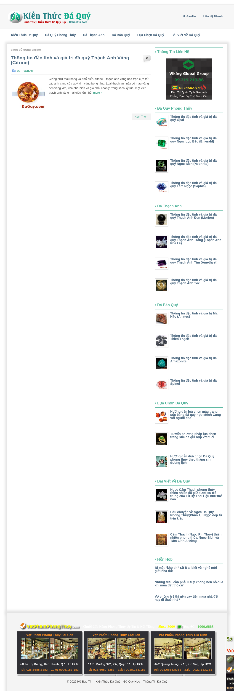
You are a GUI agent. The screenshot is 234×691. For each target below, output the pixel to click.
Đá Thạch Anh (94, 35)
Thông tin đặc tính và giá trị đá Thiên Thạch (193, 337)
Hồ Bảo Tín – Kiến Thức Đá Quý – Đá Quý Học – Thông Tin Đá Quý (122, 681)
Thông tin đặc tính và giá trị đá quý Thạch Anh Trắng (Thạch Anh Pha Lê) (195, 240)
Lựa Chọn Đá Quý (150, 35)
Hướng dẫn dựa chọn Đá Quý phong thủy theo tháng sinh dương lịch (192, 459)
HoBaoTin (189, 16)
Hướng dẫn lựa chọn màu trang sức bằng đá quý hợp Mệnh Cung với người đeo (195, 415)
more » (97, 92)
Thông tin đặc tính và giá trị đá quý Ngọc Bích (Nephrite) (193, 162)
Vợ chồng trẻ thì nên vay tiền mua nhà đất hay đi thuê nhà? (186, 598)
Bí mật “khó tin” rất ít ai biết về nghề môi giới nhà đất (186, 569)
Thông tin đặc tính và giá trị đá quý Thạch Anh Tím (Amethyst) (194, 260)
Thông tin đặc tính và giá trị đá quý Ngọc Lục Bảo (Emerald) (193, 139)
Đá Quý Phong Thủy (60, 35)
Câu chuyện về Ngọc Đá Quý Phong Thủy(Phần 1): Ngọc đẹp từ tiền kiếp (196, 515)
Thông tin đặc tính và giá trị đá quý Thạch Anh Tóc (193, 281)
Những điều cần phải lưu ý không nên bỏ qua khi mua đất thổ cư (189, 583)
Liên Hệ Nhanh (213, 16)
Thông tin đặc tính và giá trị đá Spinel (193, 382)
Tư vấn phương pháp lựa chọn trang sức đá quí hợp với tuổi (193, 435)
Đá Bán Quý (121, 35)
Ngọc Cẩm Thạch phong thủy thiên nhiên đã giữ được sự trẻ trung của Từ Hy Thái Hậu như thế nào (196, 494)
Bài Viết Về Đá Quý (185, 35)
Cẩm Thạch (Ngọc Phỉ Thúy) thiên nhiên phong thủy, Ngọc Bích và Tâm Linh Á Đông (195, 538)
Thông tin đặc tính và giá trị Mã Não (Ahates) (193, 314)
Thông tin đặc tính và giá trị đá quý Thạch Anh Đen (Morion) (193, 216)
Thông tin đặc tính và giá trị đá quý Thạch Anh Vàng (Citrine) (70, 60)
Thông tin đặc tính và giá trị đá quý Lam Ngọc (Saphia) (193, 184)
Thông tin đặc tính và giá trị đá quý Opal (193, 118)
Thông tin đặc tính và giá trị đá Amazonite (193, 359)
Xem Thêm (141, 116)
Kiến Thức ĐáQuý (24, 35)
